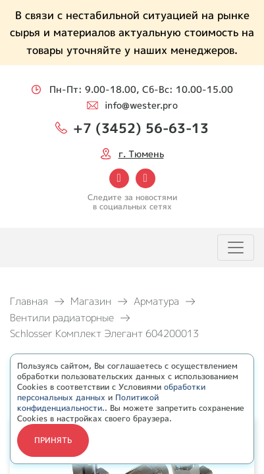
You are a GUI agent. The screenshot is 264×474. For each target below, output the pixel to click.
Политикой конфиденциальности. (88, 402)
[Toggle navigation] (235, 247)
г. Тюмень (141, 153)
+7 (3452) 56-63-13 (141, 128)
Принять (53, 440)
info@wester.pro (141, 105)
